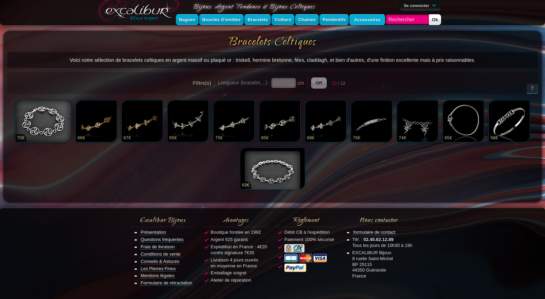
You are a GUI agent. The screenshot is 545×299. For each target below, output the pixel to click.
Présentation (153, 232)
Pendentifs (334, 19)
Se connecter (421, 4)
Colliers (283, 19)
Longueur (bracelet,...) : (244, 82)
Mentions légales (157, 275)
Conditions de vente (161, 254)
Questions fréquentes (162, 239)
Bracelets (257, 19)
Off (319, 82)
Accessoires (367, 19)
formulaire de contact (374, 232)
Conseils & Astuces (160, 261)
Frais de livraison (158, 246)
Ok (435, 19)
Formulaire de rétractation (166, 282)
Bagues (187, 19)
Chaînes (307, 19)
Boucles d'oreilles (221, 19)
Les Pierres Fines (158, 268)
